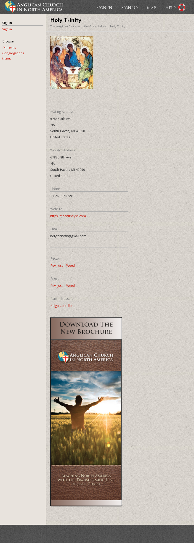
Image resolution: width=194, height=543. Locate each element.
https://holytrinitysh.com (68, 216)
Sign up (129, 7)
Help (170, 7)
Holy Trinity (117, 26)
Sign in (104, 7)
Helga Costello (61, 305)
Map (151, 7)
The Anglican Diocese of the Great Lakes (78, 26)
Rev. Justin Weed (62, 265)
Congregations (13, 53)
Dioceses (9, 47)
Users (6, 58)
